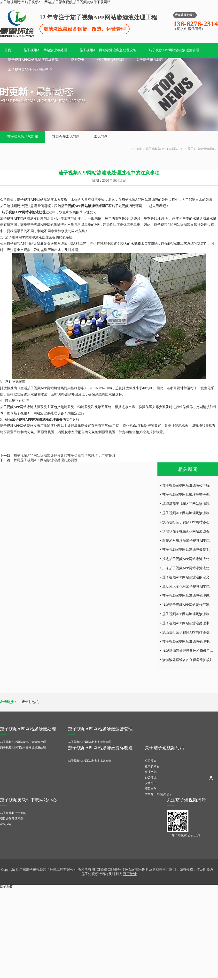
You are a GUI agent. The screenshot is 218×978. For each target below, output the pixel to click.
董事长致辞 (152, 766)
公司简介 (150, 760)
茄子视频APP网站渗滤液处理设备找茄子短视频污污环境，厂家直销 (64, 456)
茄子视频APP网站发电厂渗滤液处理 (23, 742)
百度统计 (130, 874)
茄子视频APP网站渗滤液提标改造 (33, 60)
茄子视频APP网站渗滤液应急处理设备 (108, 50)
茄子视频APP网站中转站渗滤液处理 (23, 747)
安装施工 (150, 783)
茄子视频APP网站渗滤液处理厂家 (86, 206)
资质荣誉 (77, 60)
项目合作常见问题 (65, 136)
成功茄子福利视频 (110, 60)
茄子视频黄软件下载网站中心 (30, 69)
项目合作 (150, 788)
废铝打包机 (30, 702)
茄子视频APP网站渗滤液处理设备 (37, 419)
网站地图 (7, 887)
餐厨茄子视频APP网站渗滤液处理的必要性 (46, 460)
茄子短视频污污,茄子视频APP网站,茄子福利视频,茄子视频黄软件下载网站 (55, 2)
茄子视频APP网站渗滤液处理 (45, 50)
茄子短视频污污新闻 (22, 136)
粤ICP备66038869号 (106, 869)
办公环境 (150, 777)
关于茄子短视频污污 (151, 60)
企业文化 (150, 772)
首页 (7, 50)
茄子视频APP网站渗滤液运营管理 (174, 50)
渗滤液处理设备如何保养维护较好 (187, 660)
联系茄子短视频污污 (158, 794)
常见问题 (101, 136)
